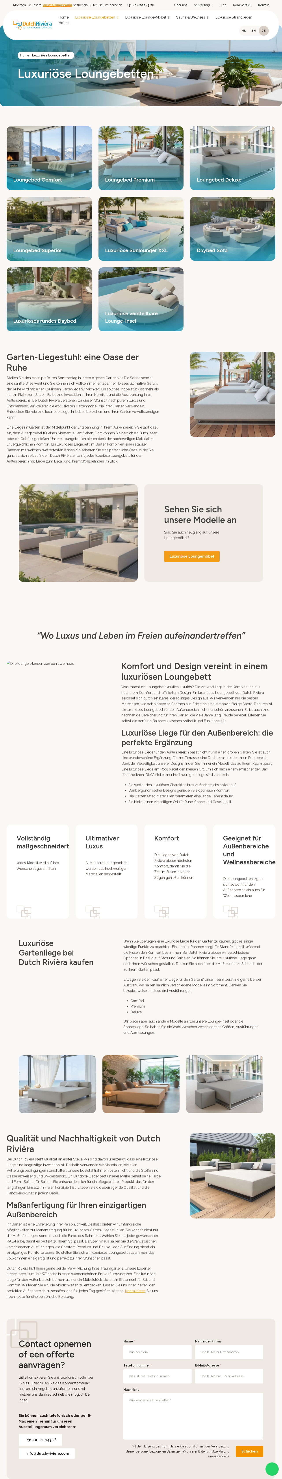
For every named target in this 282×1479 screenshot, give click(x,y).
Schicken (249, 1451)
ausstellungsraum (57, 5)
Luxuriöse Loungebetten (95, 17)
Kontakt (263, 5)
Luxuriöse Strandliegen (233, 17)
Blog (223, 5)
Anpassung (202, 5)
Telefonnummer (137, 1365)
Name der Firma (208, 1341)
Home (63, 17)
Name (129, 1341)
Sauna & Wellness (190, 17)
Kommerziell (242, 5)
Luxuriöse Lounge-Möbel (145, 17)
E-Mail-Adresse (208, 1365)
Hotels (63, 23)
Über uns (180, 5)
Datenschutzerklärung (213, 1451)
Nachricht (132, 1390)
